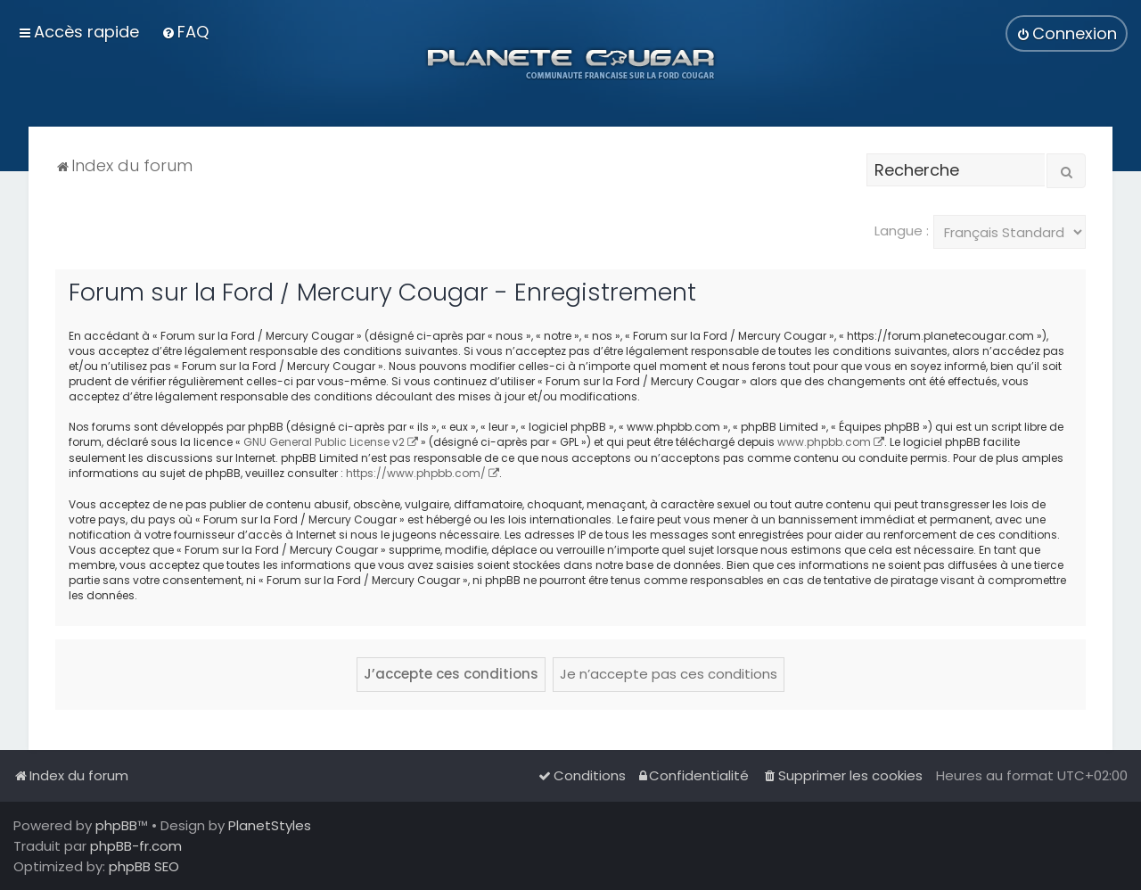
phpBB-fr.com (136, 845)
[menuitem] (185, 31)
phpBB (116, 825)
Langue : (901, 230)
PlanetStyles (269, 825)
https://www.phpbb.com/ (416, 473)
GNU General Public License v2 (324, 441)
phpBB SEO (144, 866)
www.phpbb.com (824, 441)
